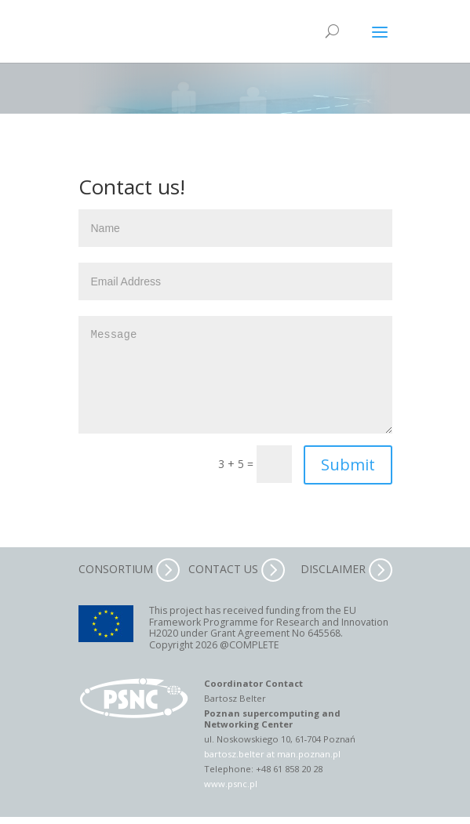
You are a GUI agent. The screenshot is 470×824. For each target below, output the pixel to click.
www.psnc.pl (230, 784)
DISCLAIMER (346, 568)
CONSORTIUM (129, 568)
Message (235, 375)
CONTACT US (236, 568)
